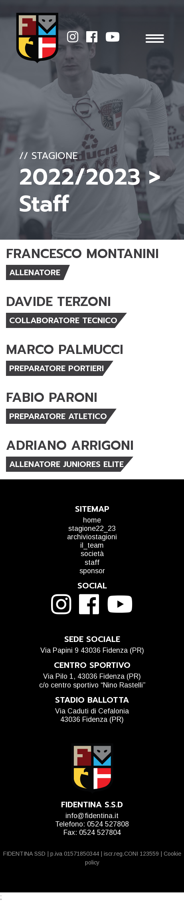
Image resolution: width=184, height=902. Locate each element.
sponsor (92, 571)
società (92, 554)
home (92, 520)
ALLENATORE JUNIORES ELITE (66, 464)
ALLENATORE (34, 272)
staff (92, 562)
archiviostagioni (92, 537)
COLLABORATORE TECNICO (63, 320)
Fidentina (37, 38)
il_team (92, 545)
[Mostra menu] (161, 38)
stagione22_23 (92, 528)
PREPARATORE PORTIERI (56, 368)
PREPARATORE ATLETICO (58, 416)
